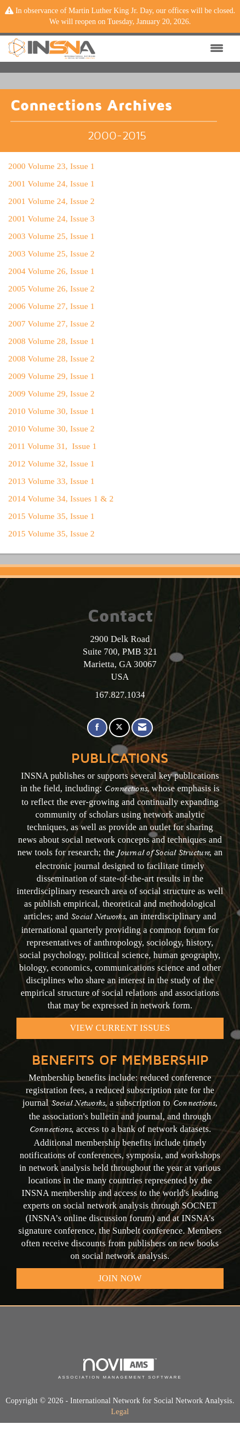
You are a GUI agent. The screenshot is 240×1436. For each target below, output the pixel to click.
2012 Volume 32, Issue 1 (51, 463)
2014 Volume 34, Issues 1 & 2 (60, 498)
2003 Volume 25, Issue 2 (51, 253)
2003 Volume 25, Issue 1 (51, 236)
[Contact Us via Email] (142, 727)
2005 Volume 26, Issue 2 (51, 288)
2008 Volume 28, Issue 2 (51, 358)
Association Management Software (120, 1368)
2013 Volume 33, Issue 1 (51, 481)
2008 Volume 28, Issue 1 (51, 341)
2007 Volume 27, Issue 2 (51, 323)
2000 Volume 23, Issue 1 (51, 166)
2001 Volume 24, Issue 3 (51, 218)
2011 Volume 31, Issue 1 (52, 446)
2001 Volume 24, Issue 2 (51, 201)
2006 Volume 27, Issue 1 (51, 306)
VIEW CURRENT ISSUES (120, 1027)
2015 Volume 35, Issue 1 (51, 516)
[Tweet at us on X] (119, 727)
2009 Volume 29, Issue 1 (51, 376)
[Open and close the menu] (162, 49)
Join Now (119, 1278)
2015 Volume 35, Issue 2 (51, 533)
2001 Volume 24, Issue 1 (51, 183)
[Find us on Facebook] (97, 727)
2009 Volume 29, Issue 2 (51, 393)
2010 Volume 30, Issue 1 (51, 411)
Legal (120, 1412)
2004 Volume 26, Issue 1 (51, 271)
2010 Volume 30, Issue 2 (51, 428)
